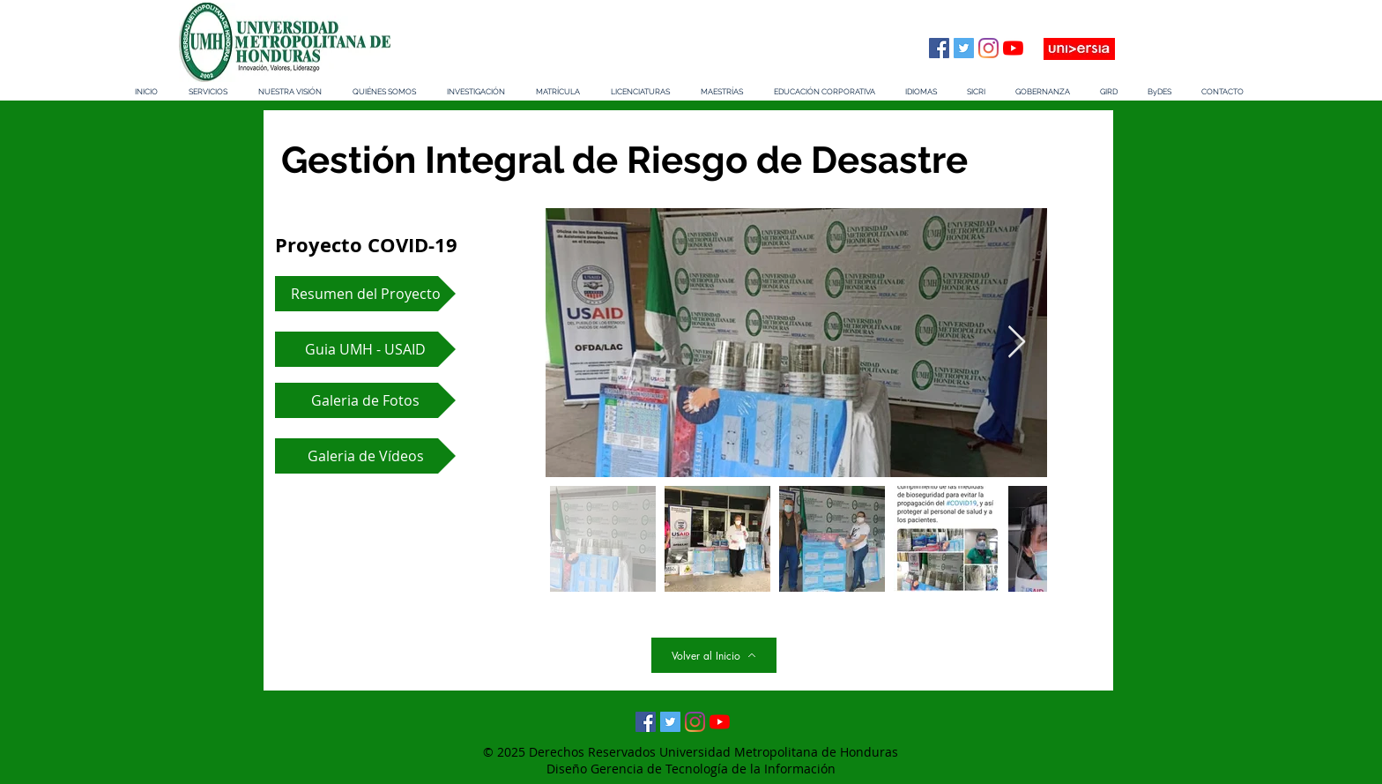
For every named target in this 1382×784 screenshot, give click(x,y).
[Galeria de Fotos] (365, 400)
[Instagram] (988, 48)
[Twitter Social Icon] (964, 48)
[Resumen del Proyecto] (365, 293)
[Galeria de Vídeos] (365, 456)
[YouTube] (1013, 48)
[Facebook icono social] (939, 48)
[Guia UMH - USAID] (365, 349)
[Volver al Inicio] (713, 655)
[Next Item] (1017, 342)
